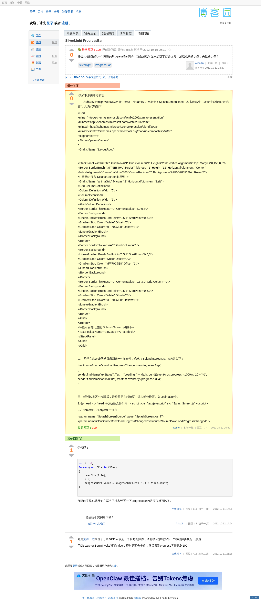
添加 (54, 62)
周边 (27, 2)
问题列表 (72, 33)
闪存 (38, 35)
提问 (54, 42)
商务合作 (113, 598)
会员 (19, 2)
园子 (32, 11)
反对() (101, 523)
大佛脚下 (176, 553)
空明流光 (176, 509)
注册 (65, 23)
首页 (4, 2)
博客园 (137, 598)
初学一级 (213, 63)
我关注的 (90, 33)
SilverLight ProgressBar (84, 40)
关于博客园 (88, 598)
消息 (78, 11)
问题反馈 (39, 79)
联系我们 (101, 598)
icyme (176, 427)
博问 (38, 42)
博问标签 (126, 33)
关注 (40, 11)
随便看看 (67, 11)
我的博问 (108, 33)
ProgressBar (103, 65)
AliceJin (199, 63)
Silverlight (85, 65)
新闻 (12, 2)
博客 (38, 49)
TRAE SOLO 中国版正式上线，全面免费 (96, 77)
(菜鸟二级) (203, 553)
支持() (92, 523)
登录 (50, 23)
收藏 (38, 62)
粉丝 (48, 11)
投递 (54, 56)
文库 (38, 69)
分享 (230, 77)
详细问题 (143, 33)
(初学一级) (203, 509)
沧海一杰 (89, 539)
